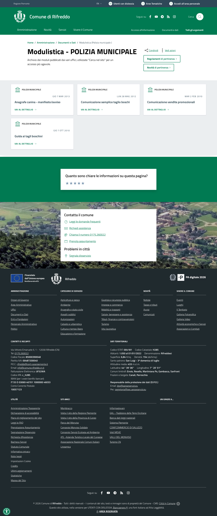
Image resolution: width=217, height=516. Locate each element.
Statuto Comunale (20, 446)
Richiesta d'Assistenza (22, 437)
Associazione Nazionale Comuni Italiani (80, 442)
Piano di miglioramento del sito (26, 418)
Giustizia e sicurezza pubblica (115, 300)
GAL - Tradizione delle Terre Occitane (128, 413)
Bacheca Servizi (19, 442)
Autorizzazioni (67, 319)
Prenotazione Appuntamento (25, 427)
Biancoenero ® (120, 507)
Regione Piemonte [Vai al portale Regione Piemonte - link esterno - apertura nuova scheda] (22, 3)
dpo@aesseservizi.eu (127, 386)
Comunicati (149, 314)
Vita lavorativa (108, 329)
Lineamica (66, 446)
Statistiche (16, 475)
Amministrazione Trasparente (25, 408)
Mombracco (66, 408)
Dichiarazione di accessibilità (25, 413)
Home (30, 42)
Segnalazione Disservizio (23, 432)
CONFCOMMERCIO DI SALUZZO (126, 427)
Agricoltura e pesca (70, 300)
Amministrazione (46, 42)
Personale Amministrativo (24, 324)
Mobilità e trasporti (110, 309)
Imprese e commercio (112, 305)
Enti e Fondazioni (19, 319)
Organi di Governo (20, 300)
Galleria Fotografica (186, 314)
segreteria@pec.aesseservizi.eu (130, 389)
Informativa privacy (20, 451)
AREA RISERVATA (107, 511)
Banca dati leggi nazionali (122, 418)
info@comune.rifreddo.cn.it (30, 368)
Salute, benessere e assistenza (116, 314)
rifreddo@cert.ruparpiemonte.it (32, 364)
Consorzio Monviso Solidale (74, 427)
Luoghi (180, 305)
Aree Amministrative (21, 305)
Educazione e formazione (73, 333)
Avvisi (146, 309)
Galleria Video (183, 319)
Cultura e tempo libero (72, 329)
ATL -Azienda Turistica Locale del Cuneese (81, 437)
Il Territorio (182, 309)
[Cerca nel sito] (199, 16)
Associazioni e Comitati (188, 329)
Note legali (16, 456)
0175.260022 (22, 353)
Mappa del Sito (18, 480)
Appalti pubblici (68, 314)
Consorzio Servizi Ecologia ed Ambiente (80, 432)
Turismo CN (115, 442)
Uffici (13, 309)
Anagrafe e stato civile (72, 309)
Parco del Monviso (70, 422)
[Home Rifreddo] (42, 17)
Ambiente (65, 305)
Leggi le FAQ (17, 422)
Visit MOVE (115, 432)
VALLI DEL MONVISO (120, 437)
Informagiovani (117, 408)
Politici (14, 329)
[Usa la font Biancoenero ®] (121, 3)
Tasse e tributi (150, 305)
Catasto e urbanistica (71, 324)
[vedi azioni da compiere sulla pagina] (167, 50)
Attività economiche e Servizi (191, 324)
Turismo (105, 324)
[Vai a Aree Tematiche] (152, 3)
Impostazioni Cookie (21, 461)
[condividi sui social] (151, 50)
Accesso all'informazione (143, 30)
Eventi (180, 300)
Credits (14, 466)
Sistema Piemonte (119, 422)
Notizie (146, 300)
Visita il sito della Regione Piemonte (78, 413)
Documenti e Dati (67, 42)
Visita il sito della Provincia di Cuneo (78, 418)
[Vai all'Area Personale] (184, 3)
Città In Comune (167, 503)
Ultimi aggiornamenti (21, 471)
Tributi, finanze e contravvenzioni (117, 319)
